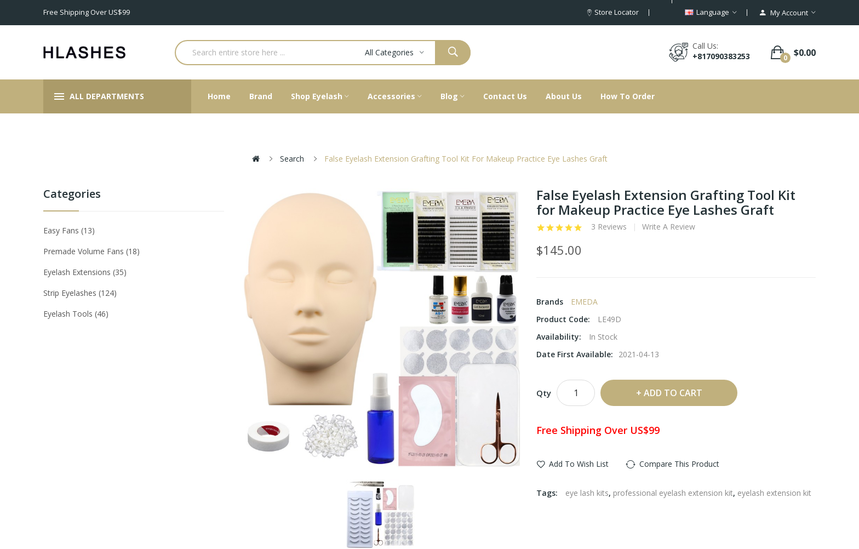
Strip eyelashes (80, 293)
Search (292, 158)
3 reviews (609, 226)
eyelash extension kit (774, 493)
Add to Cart (673, 393)
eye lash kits (587, 493)
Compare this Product (679, 464)
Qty (543, 392)
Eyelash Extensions (85, 272)
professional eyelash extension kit (673, 493)
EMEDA (584, 301)
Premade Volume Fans (91, 251)
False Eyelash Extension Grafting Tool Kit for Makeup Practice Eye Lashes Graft (466, 158)
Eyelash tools (75, 313)
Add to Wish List (579, 464)
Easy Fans (69, 230)
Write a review (668, 226)
